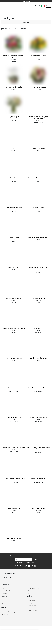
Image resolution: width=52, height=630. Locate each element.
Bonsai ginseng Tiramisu (13, 538)
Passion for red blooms (38, 479)
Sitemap (30, 590)
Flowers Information (6, 614)
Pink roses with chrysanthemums (38, 178)
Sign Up (3, 603)
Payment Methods (32, 600)
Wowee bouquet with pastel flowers (14, 328)
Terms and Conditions (7, 590)
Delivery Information (32, 610)
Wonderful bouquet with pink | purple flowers (38, 448)
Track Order (30, 607)
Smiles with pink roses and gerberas (13, 447)
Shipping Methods (32, 605)
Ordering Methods (32, 603)
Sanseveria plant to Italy (13, 298)
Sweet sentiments (13, 267)
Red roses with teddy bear (14, 207)
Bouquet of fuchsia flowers (38, 417)
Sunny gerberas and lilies (13, 417)
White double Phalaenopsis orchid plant (38, 268)
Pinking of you (38, 328)
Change (48, 5)
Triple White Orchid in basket (13, 87)
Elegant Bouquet (13, 117)
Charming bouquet (13, 237)
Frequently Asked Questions (34, 588)
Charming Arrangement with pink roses (13, 56)
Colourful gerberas (13, 388)
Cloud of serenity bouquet (14, 358)
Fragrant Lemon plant (38, 298)
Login (3, 600)
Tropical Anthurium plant (38, 148)
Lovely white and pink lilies (38, 358)
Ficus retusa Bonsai (14, 508)
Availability (23, 28)
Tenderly (13, 148)
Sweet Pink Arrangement (38, 87)
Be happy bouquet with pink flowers (14, 479)
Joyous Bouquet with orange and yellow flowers (38, 117)
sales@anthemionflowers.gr (8, 577)
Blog (29, 593)
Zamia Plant (13, 178)
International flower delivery (8, 612)
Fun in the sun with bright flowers (38, 388)
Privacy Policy (5, 593)
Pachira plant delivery (38, 508)
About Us (4, 588)
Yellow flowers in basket (38, 55)
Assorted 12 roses (38, 207)
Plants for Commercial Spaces (9, 616)
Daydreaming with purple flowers (38, 237)
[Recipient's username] (23, 559)
